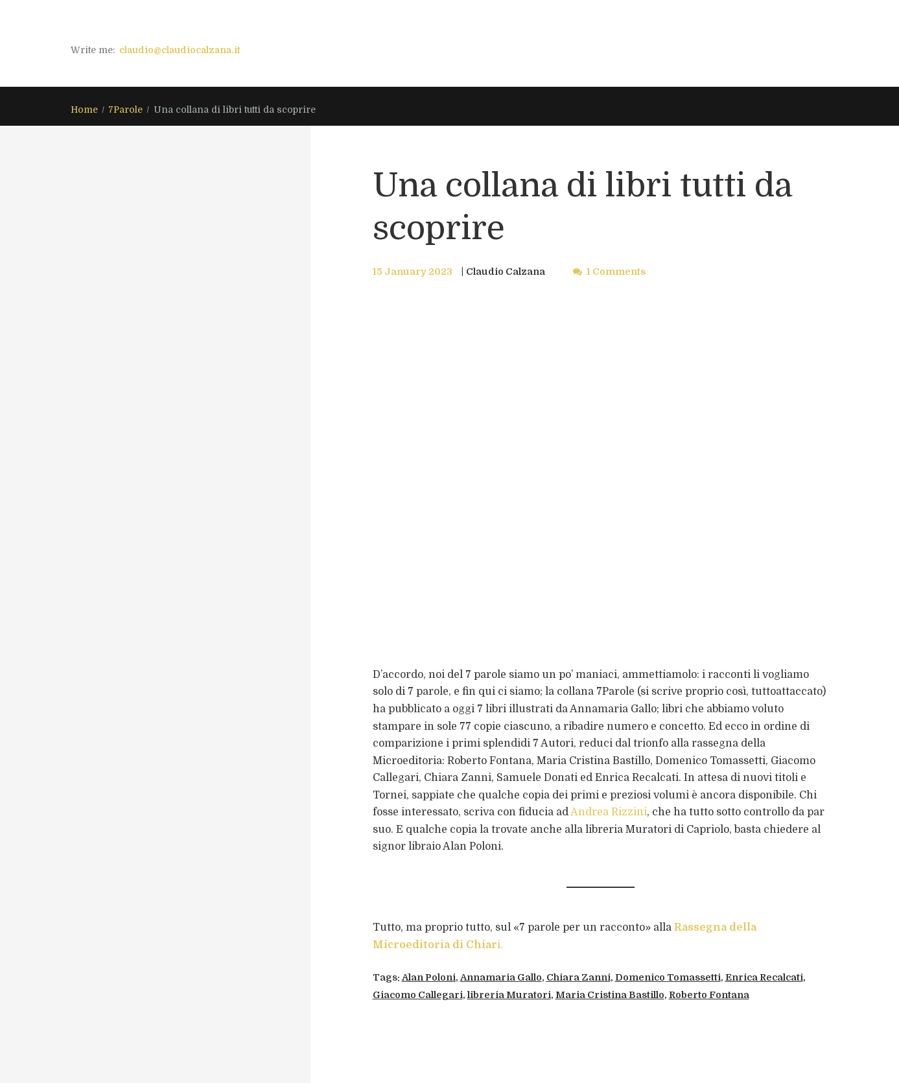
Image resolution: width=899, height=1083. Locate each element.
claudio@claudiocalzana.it (179, 50)
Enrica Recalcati (764, 977)
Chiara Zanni (578, 977)
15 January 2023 (412, 271)
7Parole (125, 109)
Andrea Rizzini (608, 812)
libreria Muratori (509, 995)
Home (84, 109)
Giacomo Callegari (418, 995)
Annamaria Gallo (501, 977)
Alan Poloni (429, 977)
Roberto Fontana (709, 995)
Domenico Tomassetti (668, 977)
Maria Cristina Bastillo (609, 995)
